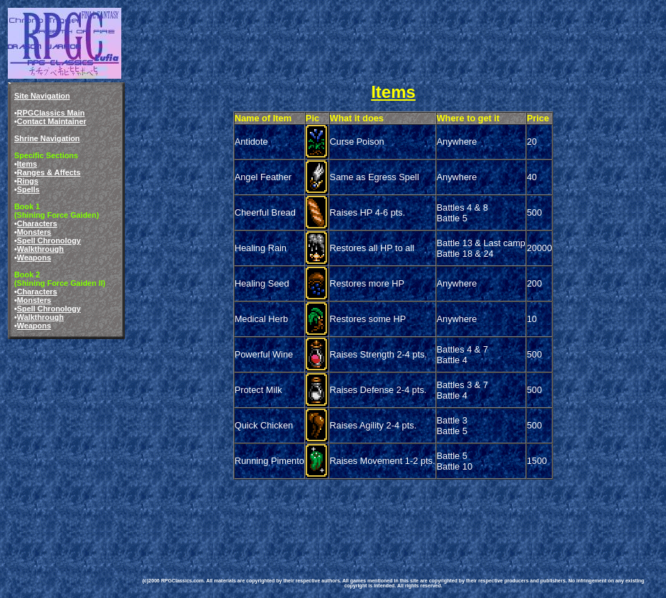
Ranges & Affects (49, 172)
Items (27, 164)
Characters (37, 223)
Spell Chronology (49, 240)
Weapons (34, 257)
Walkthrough (40, 249)
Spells (28, 189)
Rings (27, 181)
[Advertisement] (389, 514)
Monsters (34, 232)
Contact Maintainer (52, 121)
